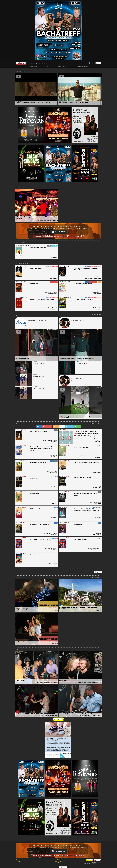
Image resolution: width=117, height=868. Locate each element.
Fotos (38, 63)
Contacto (18, 859)
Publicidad (18, 861)
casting (77, 426)
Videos (44, 63)
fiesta (39, 426)
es (93, 63)
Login (98, 63)
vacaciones (69, 426)
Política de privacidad (58, 861)
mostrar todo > (96, 71)
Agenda (31, 63)
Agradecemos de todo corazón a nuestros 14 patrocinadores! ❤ (58, 236)
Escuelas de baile (33, 66)
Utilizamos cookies (54, 867)
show (56, 426)
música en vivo (47, 426)
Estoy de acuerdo (62, 867)
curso (62, 426)
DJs (47, 66)
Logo (58, 859)
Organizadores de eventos (82, 66)
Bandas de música (62, 66)
